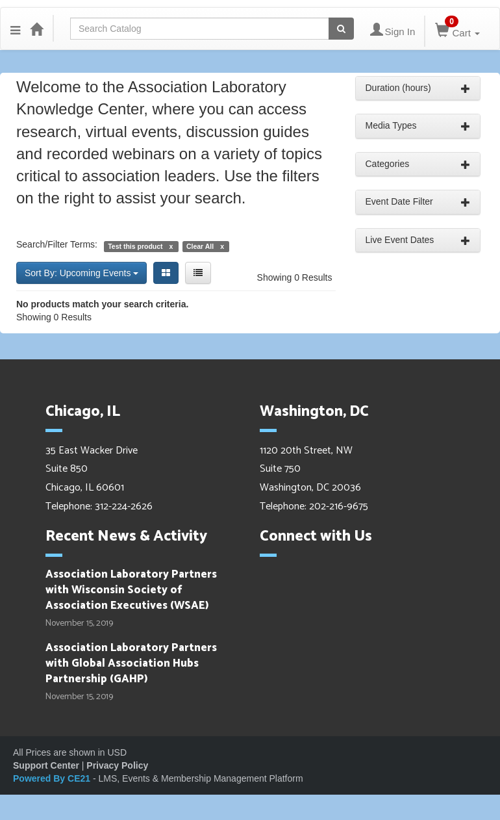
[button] (15, 28)
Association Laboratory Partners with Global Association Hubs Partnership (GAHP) (131, 663)
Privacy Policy (117, 765)
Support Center (46, 765)
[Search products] (341, 29)
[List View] (198, 273)
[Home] (36, 28)
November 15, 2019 (79, 623)
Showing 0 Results (294, 277)
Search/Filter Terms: (56, 244)
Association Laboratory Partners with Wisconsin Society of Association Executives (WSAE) (131, 590)
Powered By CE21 (53, 778)
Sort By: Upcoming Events (81, 273)
